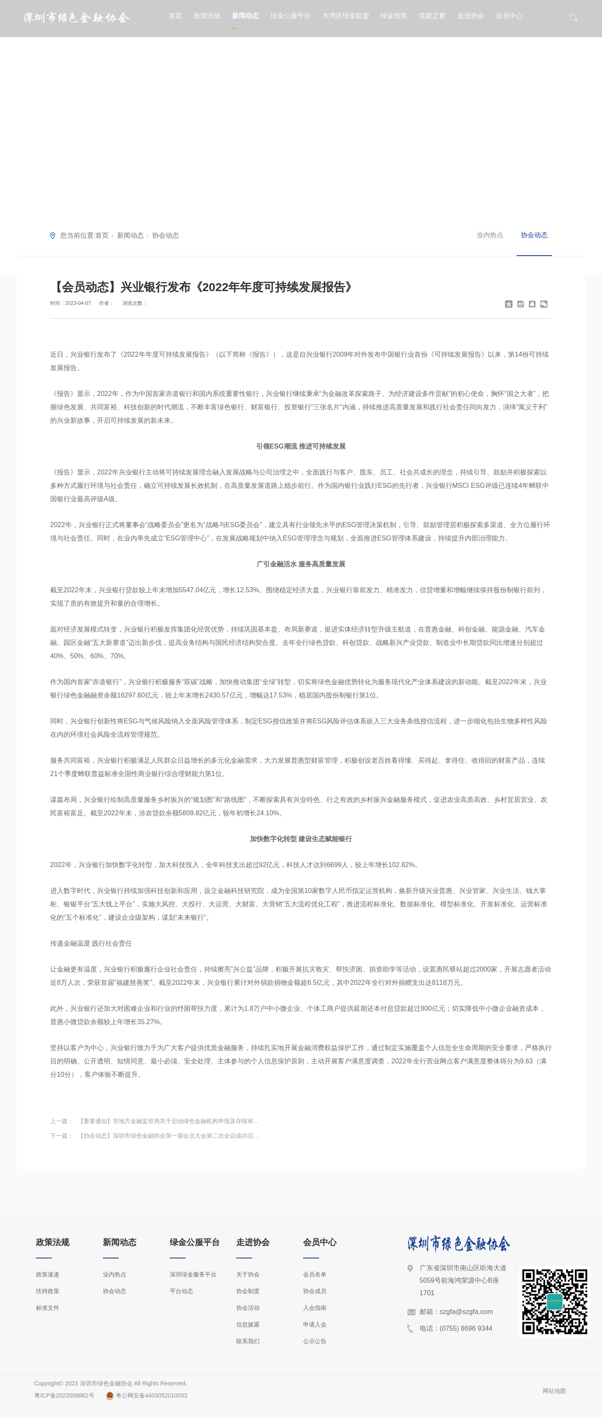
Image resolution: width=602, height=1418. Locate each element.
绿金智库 (393, 15)
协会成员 (315, 1291)
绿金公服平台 (290, 15)
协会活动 (248, 1307)
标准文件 (47, 1307)
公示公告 (315, 1341)
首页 (175, 15)
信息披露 (248, 1324)
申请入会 (315, 1324)
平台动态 (181, 1291)
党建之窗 (432, 15)
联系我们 (248, 1341)
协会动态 (165, 235)
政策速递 (47, 1274)
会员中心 (509, 15)
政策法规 (207, 15)
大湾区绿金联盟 (345, 15)
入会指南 (315, 1307)
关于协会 (248, 1274)
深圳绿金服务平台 (193, 1274)
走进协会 (470, 15)
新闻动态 (245, 15)
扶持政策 (47, 1291)
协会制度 (248, 1291)
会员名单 (315, 1274)
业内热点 (490, 234)
